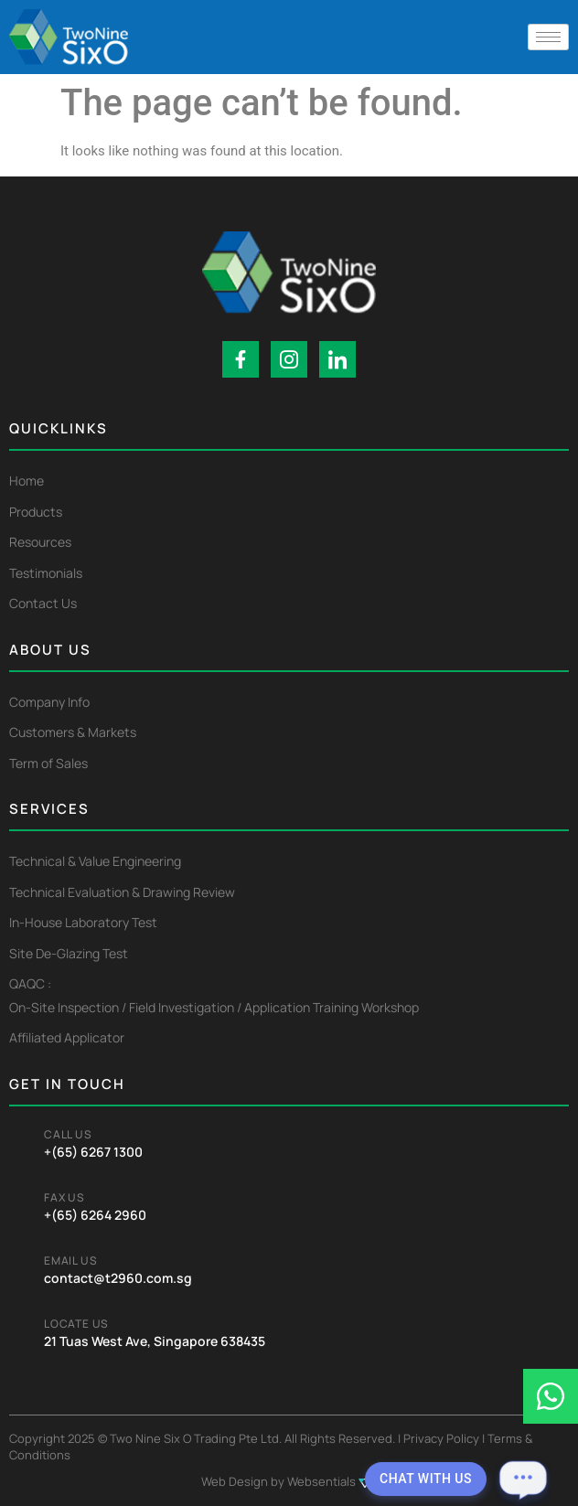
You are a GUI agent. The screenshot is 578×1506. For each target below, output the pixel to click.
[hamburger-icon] (548, 37)
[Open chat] (523, 1478)
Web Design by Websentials (289, 1481)
